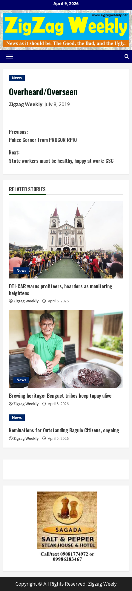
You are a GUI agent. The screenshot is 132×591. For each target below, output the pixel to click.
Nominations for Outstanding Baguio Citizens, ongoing (64, 430)
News (17, 77)
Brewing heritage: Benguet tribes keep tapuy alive (60, 395)
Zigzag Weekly (25, 104)
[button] (9, 56)
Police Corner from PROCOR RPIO (66, 135)
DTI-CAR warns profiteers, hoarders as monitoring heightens (60, 289)
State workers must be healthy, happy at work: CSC (66, 156)
